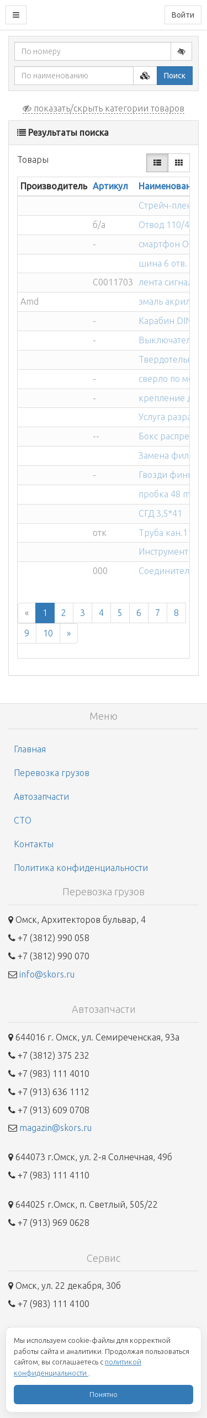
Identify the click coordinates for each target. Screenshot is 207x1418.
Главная (30, 749)
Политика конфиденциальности (81, 868)
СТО (22, 820)
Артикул (110, 186)
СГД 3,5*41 (160, 513)
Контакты (34, 844)
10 (48, 633)
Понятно (103, 1394)
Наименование (169, 186)
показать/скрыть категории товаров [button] (103, 108)
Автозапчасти (41, 796)
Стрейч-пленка (170, 205)
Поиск (174, 75)
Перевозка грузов (51, 773)
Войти (183, 14)
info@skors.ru (47, 974)
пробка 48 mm (168, 494)
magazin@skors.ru (55, 1128)
